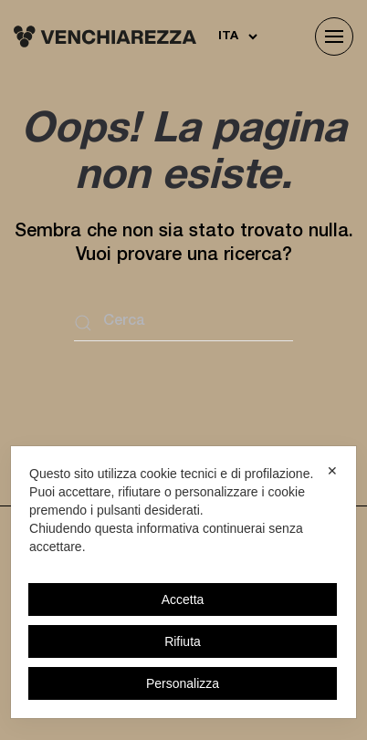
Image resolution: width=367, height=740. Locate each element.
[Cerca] (183, 323)
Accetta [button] (183, 599)
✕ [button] (332, 471)
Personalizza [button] (182, 683)
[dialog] (183, 582)
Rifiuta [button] (182, 641)
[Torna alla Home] (105, 36)
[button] (334, 36)
